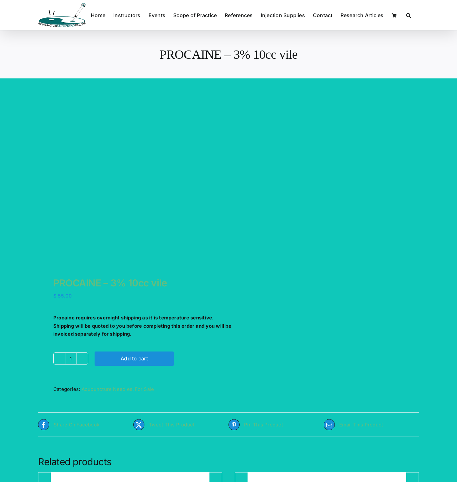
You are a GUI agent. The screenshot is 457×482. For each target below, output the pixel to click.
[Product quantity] (70, 358)
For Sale (144, 389)
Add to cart (134, 358)
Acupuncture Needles (107, 389)
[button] (408, 15)
